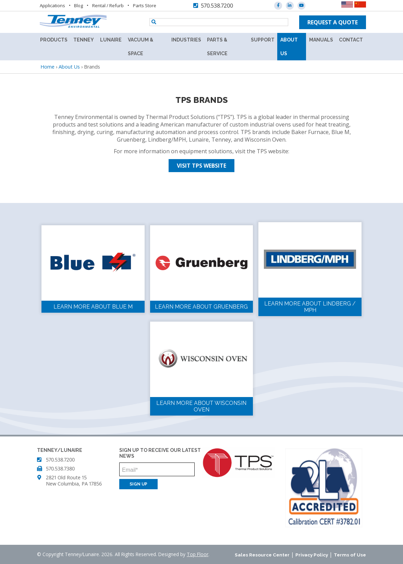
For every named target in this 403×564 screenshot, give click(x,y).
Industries (186, 40)
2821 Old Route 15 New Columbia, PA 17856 (74, 480)
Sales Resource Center (262, 554)
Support (262, 40)
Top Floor (197, 554)
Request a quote (332, 22)
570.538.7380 (60, 468)
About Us (289, 46)
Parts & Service (217, 46)
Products (54, 40)
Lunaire (111, 40)
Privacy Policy (311, 554)
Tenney (83, 40)
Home (47, 66)
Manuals (321, 40)
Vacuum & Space (140, 46)
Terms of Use (350, 554)
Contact (351, 40)
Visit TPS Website (201, 165)
